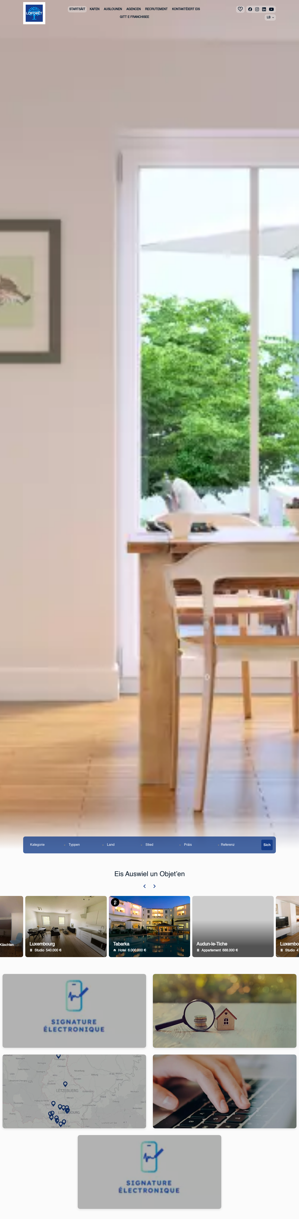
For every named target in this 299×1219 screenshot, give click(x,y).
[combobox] (47, 845)
